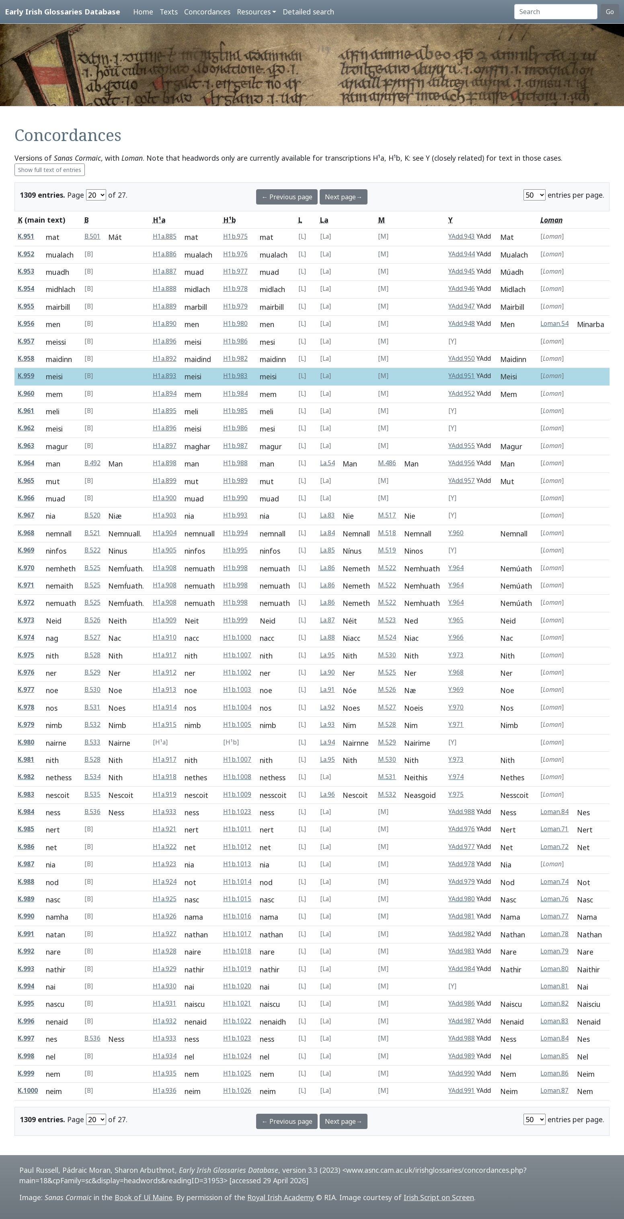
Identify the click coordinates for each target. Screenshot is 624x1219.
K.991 (26, 934)
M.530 (387, 655)
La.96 (327, 794)
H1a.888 (165, 288)
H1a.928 (165, 951)
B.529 (92, 672)
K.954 (26, 288)
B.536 (92, 812)
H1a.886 (165, 254)
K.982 (26, 777)
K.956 (26, 323)
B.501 (92, 236)
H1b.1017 (237, 934)
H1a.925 (165, 899)
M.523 (387, 620)
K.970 (26, 568)
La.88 (327, 637)
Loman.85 (554, 1056)
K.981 (26, 759)
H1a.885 (165, 236)
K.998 (26, 1056)
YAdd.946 (461, 288)
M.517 (387, 515)
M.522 (387, 568)
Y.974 (456, 777)
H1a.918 (165, 777)
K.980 (26, 742)
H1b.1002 (237, 672)
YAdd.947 (461, 306)
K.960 (26, 393)
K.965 (26, 481)
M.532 (387, 794)
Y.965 (456, 620)
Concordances (207, 11)
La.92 (327, 707)
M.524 (387, 637)
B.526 (92, 620)
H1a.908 (165, 568)
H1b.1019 (237, 969)
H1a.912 (165, 672)
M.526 (387, 689)
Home (143, 11)
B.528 (92, 655)
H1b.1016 (237, 916)
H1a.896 (165, 341)
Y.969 (456, 689)
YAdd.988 (461, 812)
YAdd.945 (461, 271)
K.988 (26, 881)
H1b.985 (235, 411)
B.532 (92, 724)
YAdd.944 (461, 254)
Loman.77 (554, 916)
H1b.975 (235, 236)
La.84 (327, 533)
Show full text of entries (49, 170)
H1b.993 (235, 515)
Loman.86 (554, 1073)
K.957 (26, 341)
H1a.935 (165, 1073)
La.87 (327, 620)
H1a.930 (165, 986)
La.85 (327, 550)
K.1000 (28, 1090)
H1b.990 (235, 498)
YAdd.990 (461, 1073)
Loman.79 (554, 951)
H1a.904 (165, 533)
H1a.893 (165, 376)
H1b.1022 (237, 1021)
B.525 (92, 568)
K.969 (26, 550)
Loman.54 (554, 323)
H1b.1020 (237, 986)
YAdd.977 (461, 847)
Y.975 (456, 794)
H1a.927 (165, 934)
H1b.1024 (237, 1056)
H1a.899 (165, 481)
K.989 (26, 899)
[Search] (555, 11)
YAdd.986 (461, 1003)
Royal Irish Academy (280, 1197)
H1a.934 (165, 1056)
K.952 (26, 254)
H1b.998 (235, 568)
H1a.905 (165, 550)
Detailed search (308, 11)
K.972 (26, 602)
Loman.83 (554, 1021)
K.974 (26, 637)
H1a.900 (165, 498)
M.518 (387, 533)
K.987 (26, 864)
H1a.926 (165, 916)
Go (610, 11)
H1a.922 (165, 847)
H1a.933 (165, 812)
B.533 (92, 742)
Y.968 (456, 672)
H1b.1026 (237, 1090)
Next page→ (343, 196)
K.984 (26, 812)
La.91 (327, 689)
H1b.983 (235, 376)
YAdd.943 (461, 236)
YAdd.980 (461, 899)
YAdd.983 (461, 951)
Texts (169, 11)
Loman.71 (554, 829)
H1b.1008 (237, 777)
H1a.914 (165, 707)
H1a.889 (165, 306)
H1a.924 (165, 881)
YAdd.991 (461, 1090)
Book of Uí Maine (143, 1197)
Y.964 (456, 568)
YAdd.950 (461, 358)
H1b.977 (235, 271)
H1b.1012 (237, 847)
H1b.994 (235, 533)
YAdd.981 (461, 916)
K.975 (26, 655)
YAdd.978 (461, 864)
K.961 (26, 411)
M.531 (387, 777)
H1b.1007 (237, 655)
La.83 (327, 515)
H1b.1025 (237, 1073)
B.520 (92, 515)
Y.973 (456, 655)
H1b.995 (235, 550)
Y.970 (456, 707)
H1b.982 (235, 358)
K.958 (26, 358)
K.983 (26, 794)
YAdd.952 (461, 393)
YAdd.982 (461, 934)
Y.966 (456, 637)
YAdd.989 (461, 1056)
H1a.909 (165, 620)
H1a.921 (165, 829)
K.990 (26, 916)
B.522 (92, 550)
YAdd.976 (461, 829)
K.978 (26, 707)
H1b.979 (235, 306)
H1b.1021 (237, 1003)
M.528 (387, 724)
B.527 (92, 637)
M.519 (387, 550)
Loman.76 (554, 899)
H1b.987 (235, 446)
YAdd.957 (461, 481)
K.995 (26, 1003)
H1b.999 (235, 620)
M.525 (387, 672)
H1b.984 (235, 393)
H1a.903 (165, 515)
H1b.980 (235, 323)
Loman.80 (554, 969)
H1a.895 (165, 411)
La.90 (327, 672)
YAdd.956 (461, 463)
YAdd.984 (461, 969)
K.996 (26, 1021)
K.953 (26, 271)
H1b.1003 (237, 689)
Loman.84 (554, 812)
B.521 (92, 533)
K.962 (26, 428)
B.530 (92, 689)
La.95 (327, 655)
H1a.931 (165, 1003)
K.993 (26, 969)
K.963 (26, 446)
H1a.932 (165, 1021)
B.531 (92, 707)
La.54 (327, 463)
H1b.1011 (237, 829)
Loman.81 (554, 986)
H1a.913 (165, 689)
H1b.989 (235, 481)
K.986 (26, 847)
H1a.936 (165, 1090)
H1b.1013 (237, 864)
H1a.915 (165, 724)
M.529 (387, 742)
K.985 (26, 829)
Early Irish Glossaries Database (62, 11)
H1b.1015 (237, 899)
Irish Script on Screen (439, 1197)
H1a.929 (165, 969)
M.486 (387, 463)
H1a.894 (165, 393)
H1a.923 (165, 864)
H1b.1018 (237, 951)
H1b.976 (235, 254)
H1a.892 (165, 358)
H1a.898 (165, 463)
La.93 (327, 724)
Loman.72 (554, 847)
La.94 (327, 742)
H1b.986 (235, 341)
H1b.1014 (237, 881)
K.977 (26, 689)
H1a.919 (165, 794)
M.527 (387, 707)
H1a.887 (165, 271)
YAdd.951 (461, 376)
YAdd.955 (461, 446)
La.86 (327, 568)
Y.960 (456, 533)
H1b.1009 (237, 794)
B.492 (92, 463)
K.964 (26, 463)
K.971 (26, 585)
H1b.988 (235, 463)
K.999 (26, 1073)
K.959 (26, 376)
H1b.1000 (237, 637)
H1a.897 (165, 446)
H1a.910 (165, 637)
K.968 (26, 533)
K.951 (26, 236)
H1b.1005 (237, 724)
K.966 (26, 498)
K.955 (26, 306)
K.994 (26, 986)
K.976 (26, 672)
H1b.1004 (237, 707)
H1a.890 (165, 323)
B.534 (92, 777)
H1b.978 (235, 288)
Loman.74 (554, 881)
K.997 (26, 1038)
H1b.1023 (237, 812)
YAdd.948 (461, 323)
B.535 (92, 794)
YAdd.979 (461, 881)
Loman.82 (554, 1003)
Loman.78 (554, 934)
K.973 (26, 620)
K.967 (26, 515)
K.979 (26, 724)
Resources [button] (254, 11)
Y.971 (456, 724)
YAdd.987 (461, 1021)
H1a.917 (165, 655)
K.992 (26, 951)
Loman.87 (554, 1090)
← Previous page (286, 196)
